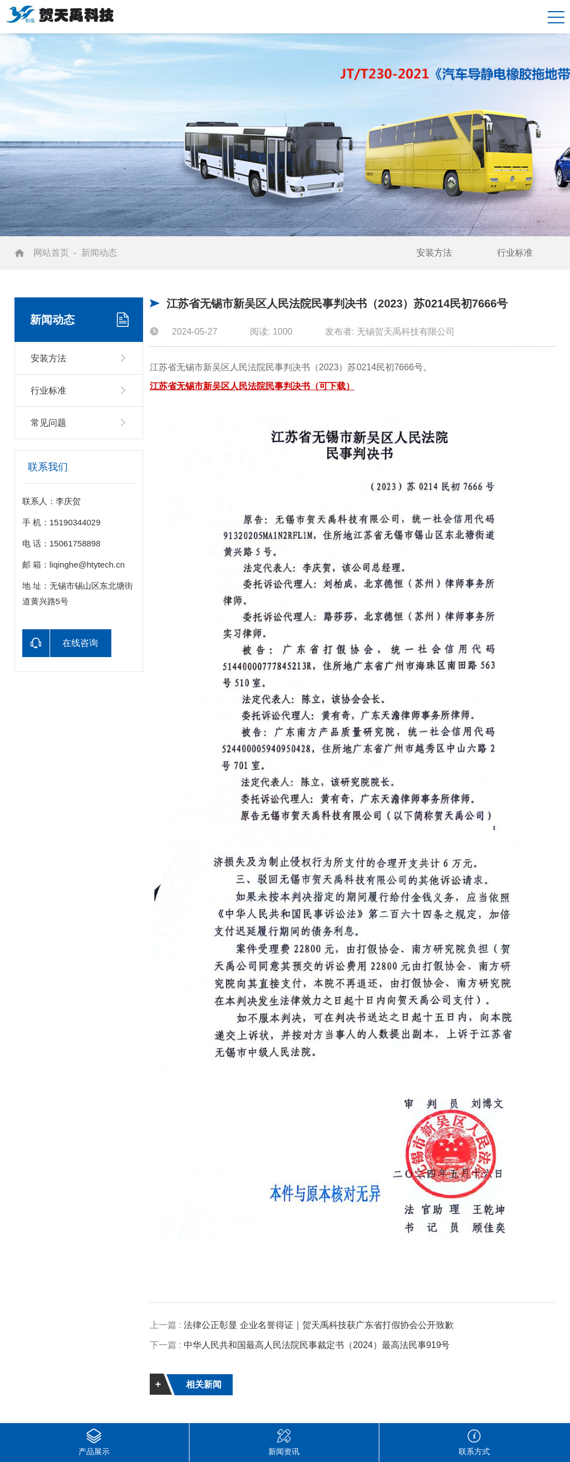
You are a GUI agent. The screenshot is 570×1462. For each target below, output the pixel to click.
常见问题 (48, 422)
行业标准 (515, 252)
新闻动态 (99, 252)
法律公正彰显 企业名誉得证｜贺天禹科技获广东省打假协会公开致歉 (318, 1325)
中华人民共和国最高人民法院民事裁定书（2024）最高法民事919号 (317, 1345)
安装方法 (434, 252)
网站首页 (51, 252)
